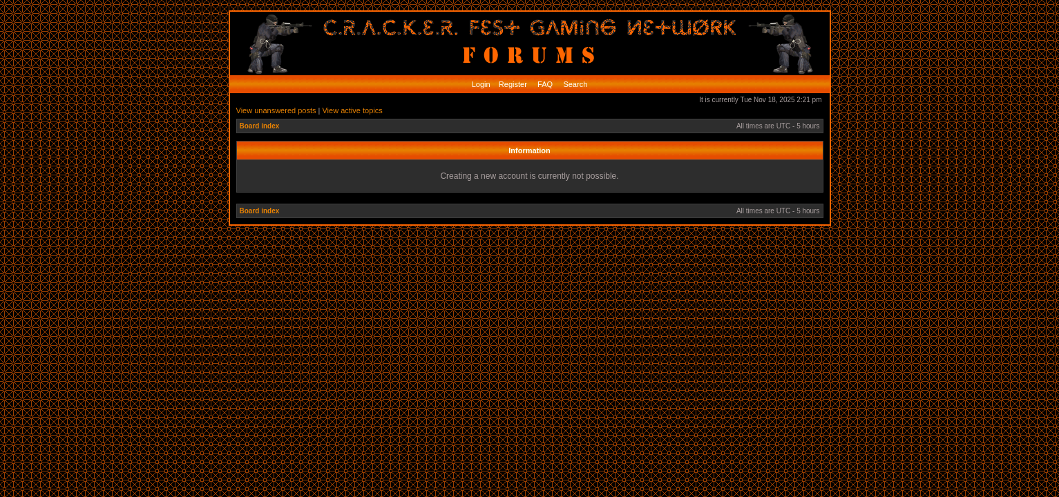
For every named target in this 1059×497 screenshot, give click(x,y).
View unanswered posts (276, 110)
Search (574, 84)
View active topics (352, 110)
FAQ (544, 84)
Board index (260, 126)
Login (481, 84)
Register (512, 84)
